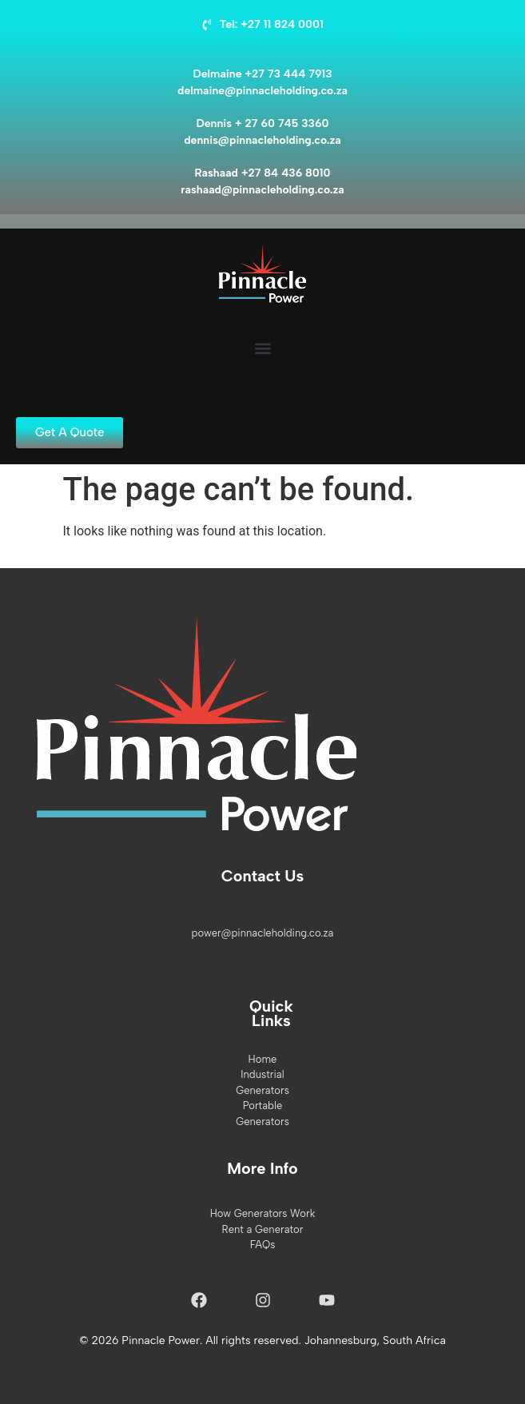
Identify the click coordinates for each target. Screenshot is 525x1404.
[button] (262, 348)
